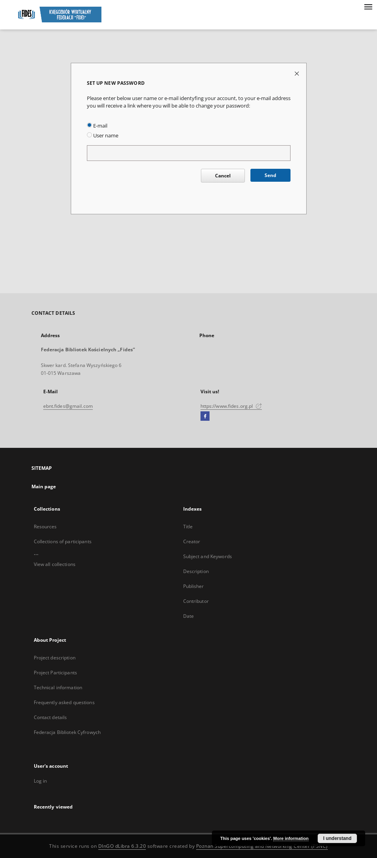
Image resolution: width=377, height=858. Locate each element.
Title (188, 526)
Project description (54, 657)
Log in (40, 781)
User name (102, 135)
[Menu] (368, 6)
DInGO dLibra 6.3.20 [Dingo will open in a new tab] (122, 846)
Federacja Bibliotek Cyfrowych (67, 732)
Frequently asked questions (64, 702)
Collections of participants (63, 541)
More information (291, 838)
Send (270, 175)
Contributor (196, 601)
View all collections (54, 564)
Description (196, 571)
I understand (337, 838)
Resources (45, 526)
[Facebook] (205, 416)
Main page (43, 486)
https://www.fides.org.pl (231, 406)
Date (188, 616)
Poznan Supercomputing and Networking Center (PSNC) (262, 846)
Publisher (193, 586)
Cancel (223, 175)
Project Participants (55, 672)
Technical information (58, 687)
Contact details (50, 717)
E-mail (97, 125)
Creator (191, 541)
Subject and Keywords (207, 556)
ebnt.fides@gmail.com (68, 406)
